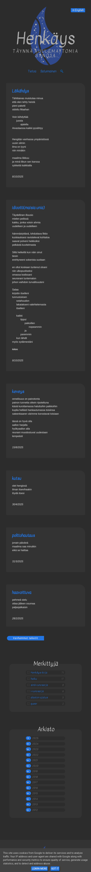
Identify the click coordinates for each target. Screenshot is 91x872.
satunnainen (48, 71)
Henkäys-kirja (39, 672)
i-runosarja (37, 691)
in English (78, 10)
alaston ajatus (39, 697)
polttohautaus (23, 535)
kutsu (16, 478)
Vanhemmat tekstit (25, 638)
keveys (18, 391)
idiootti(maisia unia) (28, 208)
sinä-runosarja (39, 685)
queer (34, 704)
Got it (55, 868)
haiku (34, 679)
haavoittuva (21, 592)
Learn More (39, 868)
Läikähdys (20, 91)
